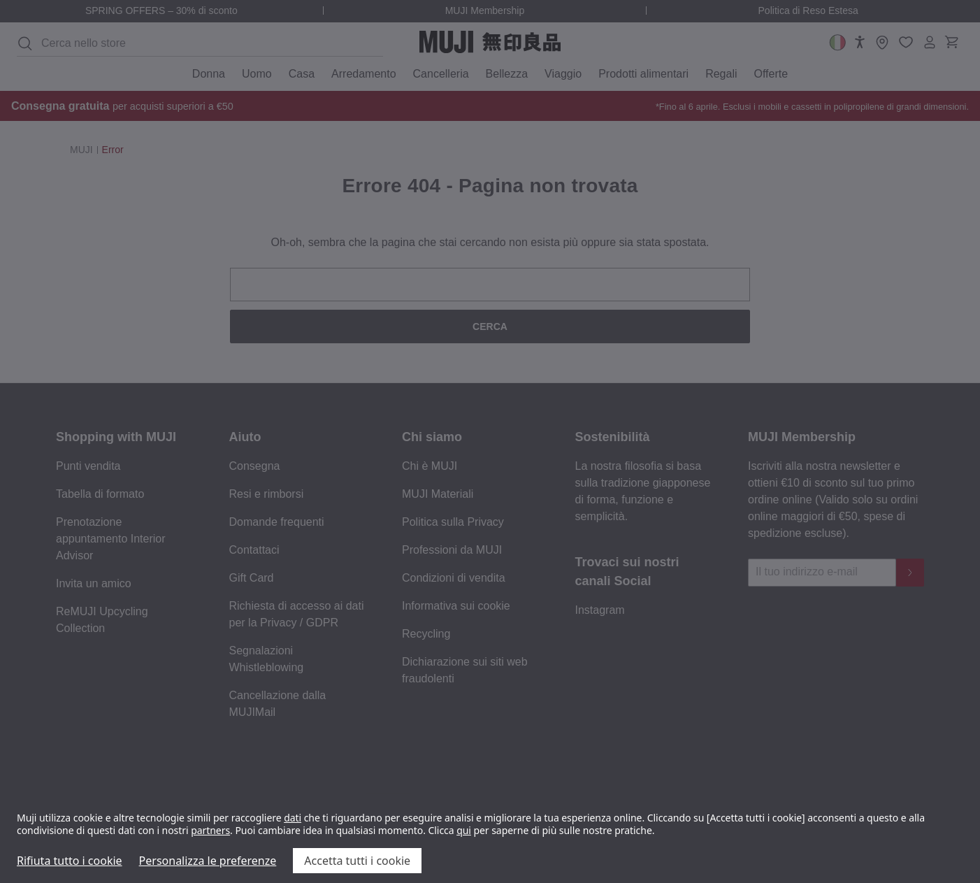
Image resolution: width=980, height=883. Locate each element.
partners (210, 830)
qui (463, 830)
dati (292, 817)
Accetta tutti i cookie (357, 860)
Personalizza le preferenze (208, 860)
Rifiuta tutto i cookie (69, 860)
